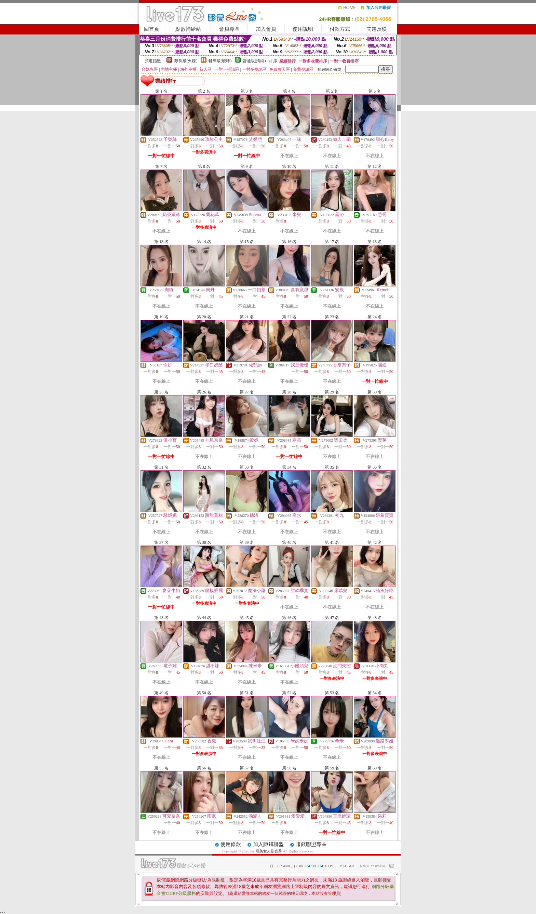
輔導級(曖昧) (220, 60)
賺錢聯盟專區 (311, 844)
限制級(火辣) (186, 60)
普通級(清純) (254, 60)
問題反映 (376, 29)
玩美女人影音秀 (269, 851)
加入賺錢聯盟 (268, 844)
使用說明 (303, 29)
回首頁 (151, 29)
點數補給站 (188, 29)
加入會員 (266, 29)
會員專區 (229, 29)
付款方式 (340, 29)
